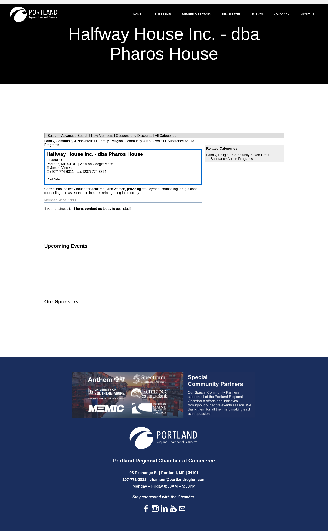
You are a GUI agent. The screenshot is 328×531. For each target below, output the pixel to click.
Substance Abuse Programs (232, 159)
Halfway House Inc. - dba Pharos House (95, 154)
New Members (102, 135)
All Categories (165, 135)
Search (53, 135)
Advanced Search (74, 135)
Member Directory (196, 14)
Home (137, 14)
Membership (161, 14)
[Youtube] (173, 509)
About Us (307, 14)
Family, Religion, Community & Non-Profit (237, 155)
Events (256, 14)
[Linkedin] (164, 509)
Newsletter (230, 14)
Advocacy (281, 14)
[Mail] (182, 509)
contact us (93, 208)
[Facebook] (146, 509)
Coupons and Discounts (134, 135)
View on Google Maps (96, 164)
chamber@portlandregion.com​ (178, 479)
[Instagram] (155, 509)
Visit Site (53, 179)
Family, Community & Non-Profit (68, 141)
